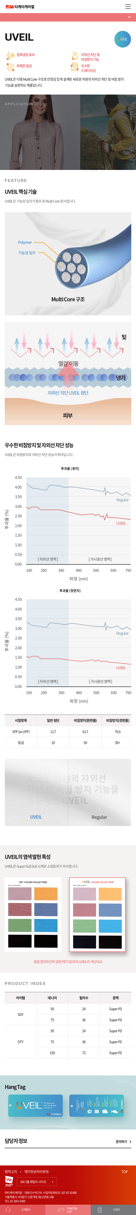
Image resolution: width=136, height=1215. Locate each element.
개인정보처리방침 (36, 1171)
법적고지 (11, 1171)
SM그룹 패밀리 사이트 (36, 1182)
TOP (124, 1171)
